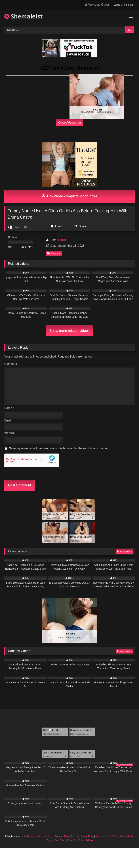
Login (116, 4)
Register (129, 4)
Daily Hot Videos (36, 836)
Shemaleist (23, 16)
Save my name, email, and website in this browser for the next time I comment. (59, 448)
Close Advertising (69, 122)
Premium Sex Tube (107, 836)
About (56, 226)
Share (81, 226)
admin (62, 239)
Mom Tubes (55, 836)
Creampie (54, 253)
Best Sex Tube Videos (80, 840)
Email (9, 420)
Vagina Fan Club (55, 840)
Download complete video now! (69, 196)
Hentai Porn (87, 836)
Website (9, 433)
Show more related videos (69, 331)
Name (9, 408)
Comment (10, 363)
